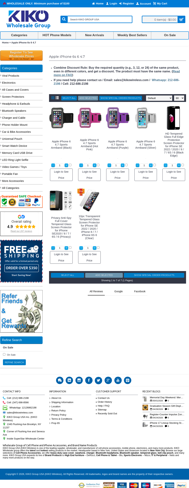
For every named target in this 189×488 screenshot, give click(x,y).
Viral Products (10, 75)
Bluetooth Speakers (14, 110)
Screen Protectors (13, 96)
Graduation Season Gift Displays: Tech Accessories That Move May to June (167, 406)
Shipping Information (61, 402)
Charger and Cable (13, 117)
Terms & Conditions (60, 419)
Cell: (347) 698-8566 (16, 402)
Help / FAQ (103, 405)
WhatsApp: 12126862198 (20, 407)
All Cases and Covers (15, 89)
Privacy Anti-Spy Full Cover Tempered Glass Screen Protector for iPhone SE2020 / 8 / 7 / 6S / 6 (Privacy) (61, 227)
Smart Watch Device (14, 145)
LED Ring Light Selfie (15, 159)
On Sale (11, 354)
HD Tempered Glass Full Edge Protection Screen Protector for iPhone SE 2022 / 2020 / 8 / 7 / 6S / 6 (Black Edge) (173, 144)
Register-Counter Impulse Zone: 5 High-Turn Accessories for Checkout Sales (167, 414)
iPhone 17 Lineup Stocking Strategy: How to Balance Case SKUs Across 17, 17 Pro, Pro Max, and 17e (167, 423)
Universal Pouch (12, 138)
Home (5, 42)
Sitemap (101, 409)
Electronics (8, 82)
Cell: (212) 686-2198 (16, 398)
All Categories (10, 187)
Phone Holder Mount (14, 124)
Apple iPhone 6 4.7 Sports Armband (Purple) (117, 144)
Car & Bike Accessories (16, 131)
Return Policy (57, 410)
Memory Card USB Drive (17, 152)
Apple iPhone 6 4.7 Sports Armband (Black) (61, 144)
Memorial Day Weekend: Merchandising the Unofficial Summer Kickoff (167, 397)
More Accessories (13, 180)
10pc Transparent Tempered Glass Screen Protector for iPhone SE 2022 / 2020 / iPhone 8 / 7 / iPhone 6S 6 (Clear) (89, 227)
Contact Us (103, 398)
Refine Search (14, 362)
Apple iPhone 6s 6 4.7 (23, 42)
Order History (104, 401)
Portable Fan (10, 173)
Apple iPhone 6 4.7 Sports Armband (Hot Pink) (89, 144)
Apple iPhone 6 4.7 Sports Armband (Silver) (145, 144)
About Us (55, 398)
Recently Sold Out (106, 413)
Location (54, 406)
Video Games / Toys (14, 166)
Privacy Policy (57, 415)
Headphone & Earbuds (16, 103)
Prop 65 (54, 423)
